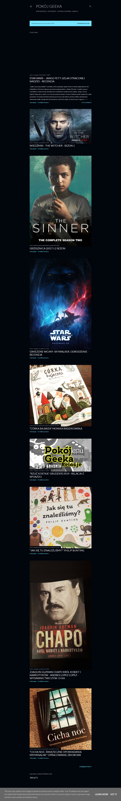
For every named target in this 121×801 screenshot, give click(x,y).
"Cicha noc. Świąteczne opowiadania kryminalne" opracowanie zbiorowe (56, 753)
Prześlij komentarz (43, 102)
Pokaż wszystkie (83, 23)
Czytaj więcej (86, 102)
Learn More (101, 794)
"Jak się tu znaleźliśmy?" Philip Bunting (57, 550)
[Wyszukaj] (90, 6)
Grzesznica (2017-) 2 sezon (47, 248)
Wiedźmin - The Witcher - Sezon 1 (52, 145)
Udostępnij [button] (33, 102)
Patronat (52, 11)
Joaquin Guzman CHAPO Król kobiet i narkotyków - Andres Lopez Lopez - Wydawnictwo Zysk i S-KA (55, 675)
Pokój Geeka (49, 6)
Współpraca (41, 11)
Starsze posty (85, 767)
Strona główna (64, 11)
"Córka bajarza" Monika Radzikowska (56, 428)
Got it (113, 794)
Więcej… (75, 11)
